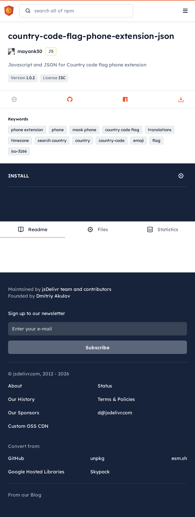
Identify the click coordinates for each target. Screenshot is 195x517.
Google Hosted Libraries (36, 472)
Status (105, 386)
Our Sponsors (23, 413)
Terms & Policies (116, 399)
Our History (21, 399)
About (15, 386)
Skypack (100, 472)
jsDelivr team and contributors (76, 289)
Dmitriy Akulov (53, 296)
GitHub (16, 458)
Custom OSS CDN (28, 426)
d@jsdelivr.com (115, 413)
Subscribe (97, 348)
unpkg (97, 458)
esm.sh (179, 458)
